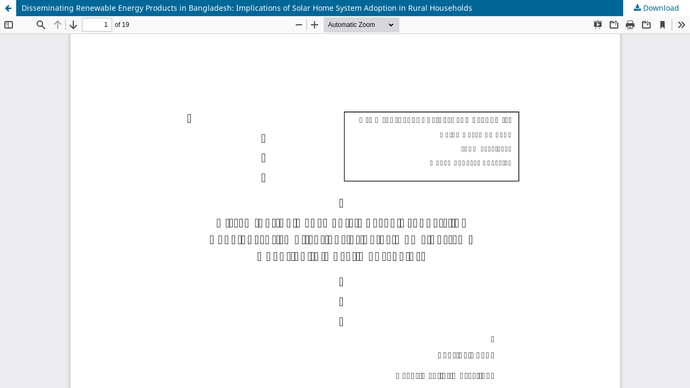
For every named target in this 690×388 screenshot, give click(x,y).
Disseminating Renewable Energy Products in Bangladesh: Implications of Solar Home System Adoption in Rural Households (247, 8)
